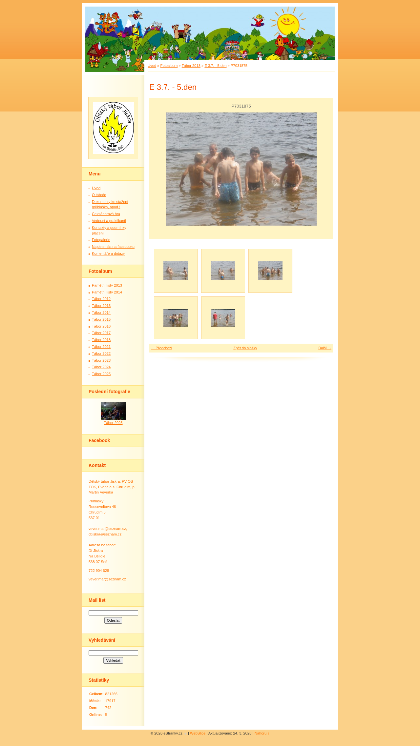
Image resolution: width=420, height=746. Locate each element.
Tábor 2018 (101, 340)
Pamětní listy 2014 (107, 292)
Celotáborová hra (106, 214)
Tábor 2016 (101, 326)
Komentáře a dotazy (108, 253)
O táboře (99, 195)
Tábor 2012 (101, 299)
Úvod (152, 66)
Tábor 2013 (191, 66)
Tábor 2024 (101, 367)
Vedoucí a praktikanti (109, 221)
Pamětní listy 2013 (107, 285)
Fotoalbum (169, 66)
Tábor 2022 (101, 353)
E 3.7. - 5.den (215, 66)
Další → (324, 348)
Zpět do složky (245, 348)
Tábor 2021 (101, 347)
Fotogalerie (101, 240)
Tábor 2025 (101, 374)
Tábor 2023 (101, 360)
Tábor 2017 (101, 333)
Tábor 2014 (101, 312)
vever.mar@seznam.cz (107, 579)
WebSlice (197, 733)
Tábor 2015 (101, 319)
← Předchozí (161, 348)
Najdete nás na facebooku (113, 247)
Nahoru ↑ (262, 733)
